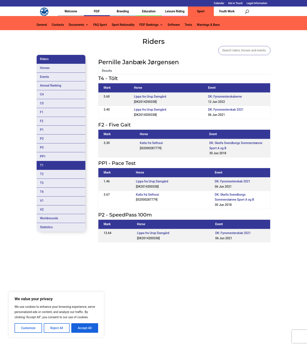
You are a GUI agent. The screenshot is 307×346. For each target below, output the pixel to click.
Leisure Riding (175, 11)
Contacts (58, 24)
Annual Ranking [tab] (50, 85)
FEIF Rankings (149, 24)
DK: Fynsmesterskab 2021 (226, 109)
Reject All (56, 328)
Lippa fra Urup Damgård (150, 96)
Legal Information (257, 3)
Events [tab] (44, 77)
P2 (42, 138)
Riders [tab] (44, 59)
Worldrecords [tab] (49, 218)
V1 (42, 200)
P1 (42, 129)
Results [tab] (107, 70)
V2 (42, 209)
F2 (42, 121)
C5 (42, 103)
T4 (42, 191)
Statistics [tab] (46, 227)
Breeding (123, 11)
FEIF (97, 11)
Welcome (71, 11)
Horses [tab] (45, 68)
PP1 (43, 156)
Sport (201, 11)
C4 (42, 94)
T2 (42, 174)
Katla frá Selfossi (151, 143)
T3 (42, 183)
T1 (42, 165)
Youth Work (227, 11)
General (42, 24)
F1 (42, 112)
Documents (76, 24)
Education (149, 11)
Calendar (219, 3)
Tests (188, 24)
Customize (28, 328)
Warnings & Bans (208, 24)
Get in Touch (235, 3)
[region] (56, 314)
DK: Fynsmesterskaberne (225, 96)
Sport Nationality (123, 24)
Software (174, 24)
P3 (42, 147)
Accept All (85, 328)
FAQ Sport (100, 24)
